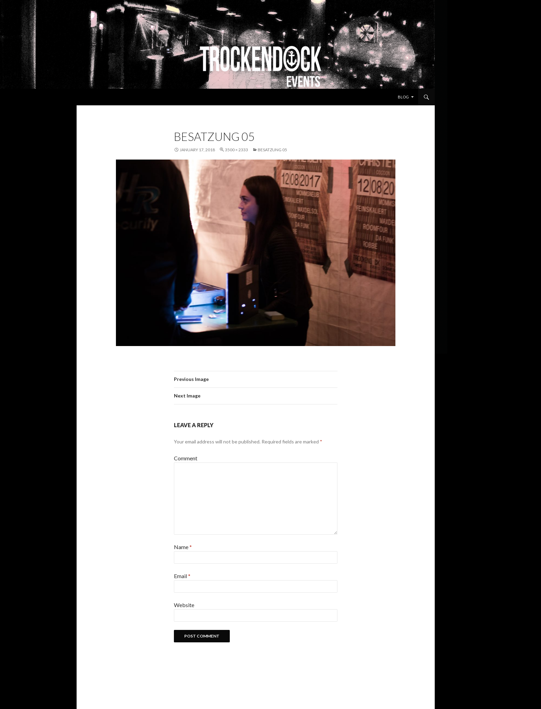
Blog (403, 97)
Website (184, 605)
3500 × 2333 (236, 149)
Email (182, 576)
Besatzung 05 (272, 149)
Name (183, 547)
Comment (185, 458)
